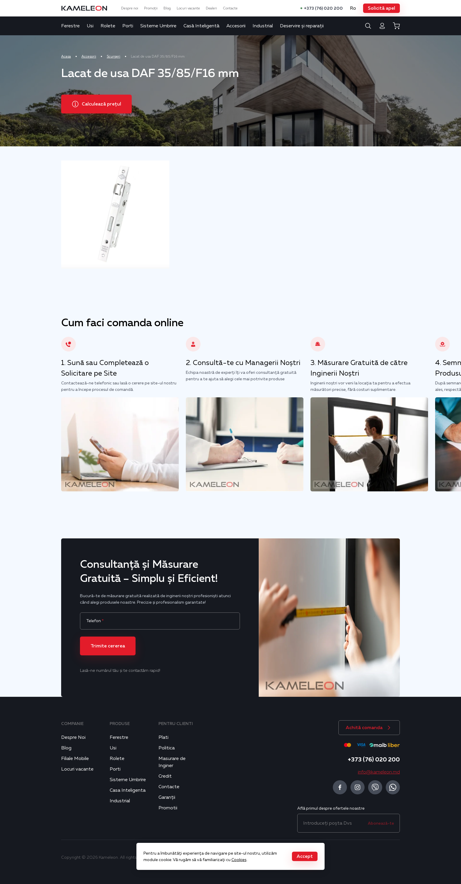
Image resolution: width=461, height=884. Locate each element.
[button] (381, 8)
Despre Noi (73, 737)
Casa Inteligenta (128, 790)
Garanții (166, 797)
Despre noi (129, 8)
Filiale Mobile (75, 758)
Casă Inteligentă (201, 26)
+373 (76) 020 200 (323, 8)
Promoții (151, 8)
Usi (90, 26)
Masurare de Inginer (172, 762)
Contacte (230, 8)
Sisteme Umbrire (158, 26)
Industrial (263, 26)
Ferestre (70, 26)
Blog (167, 8)
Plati (163, 737)
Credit (165, 776)
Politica (166, 748)
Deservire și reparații (302, 26)
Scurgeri (113, 56)
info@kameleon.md (379, 772)
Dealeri (211, 8)
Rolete (108, 26)
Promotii (167, 808)
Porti (127, 26)
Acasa (66, 56)
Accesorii (235, 26)
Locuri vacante (188, 8)
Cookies (238, 859)
